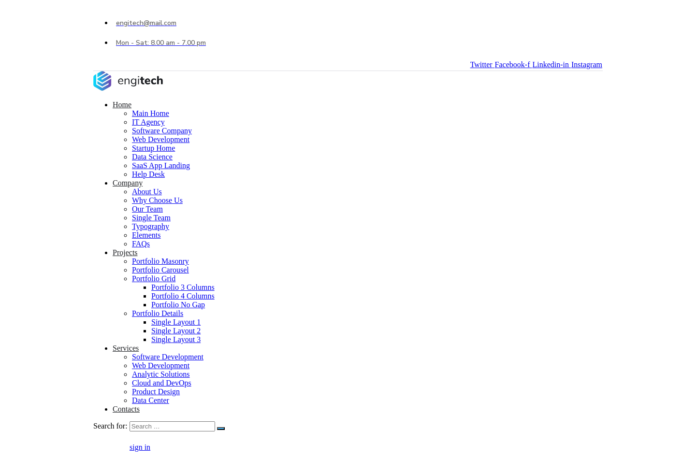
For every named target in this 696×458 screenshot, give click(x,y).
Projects (125, 252)
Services (126, 348)
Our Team (147, 209)
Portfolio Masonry (160, 261)
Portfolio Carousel (160, 270)
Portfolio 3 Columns (183, 287)
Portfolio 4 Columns (183, 296)
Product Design (156, 391)
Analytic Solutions (161, 374)
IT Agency (148, 122)
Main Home (150, 113)
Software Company (162, 131)
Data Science (152, 157)
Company (128, 183)
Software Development (167, 357)
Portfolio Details (157, 313)
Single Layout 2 (176, 331)
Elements (146, 235)
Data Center (150, 400)
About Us (147, 191)
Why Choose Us (157, 200)
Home (122, 104)
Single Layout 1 (176, 322)
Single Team (151, 218)
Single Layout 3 (176, 339)
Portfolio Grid (153, 278)
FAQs (141, 244)
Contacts (126, 409)
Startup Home (153, 148)
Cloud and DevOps (161, 383)
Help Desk (148, 174)
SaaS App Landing (161, 165)
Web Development (160, 139)
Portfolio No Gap (178, 305)
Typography (150, 226)
